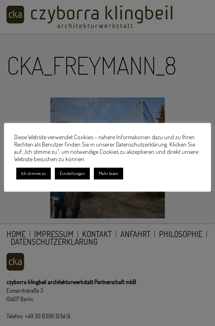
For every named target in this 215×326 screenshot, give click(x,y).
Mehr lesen (108, 173)
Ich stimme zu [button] (33, 173)
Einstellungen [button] (72, 173)
